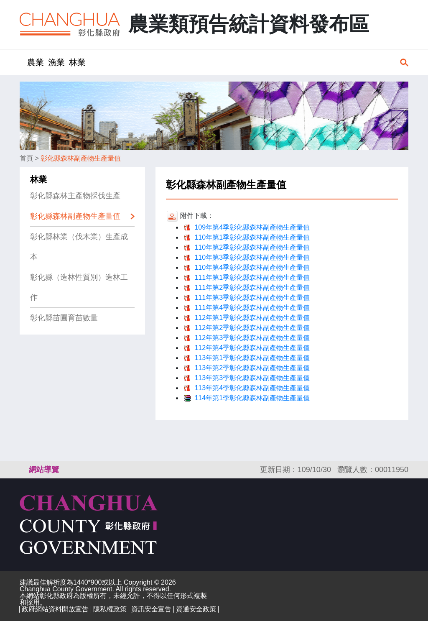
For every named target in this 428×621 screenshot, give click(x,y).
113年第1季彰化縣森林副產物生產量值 (252, 357)
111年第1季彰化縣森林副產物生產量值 (252, 277)
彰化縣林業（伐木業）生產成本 (79, 247)
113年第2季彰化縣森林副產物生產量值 (252, 367)
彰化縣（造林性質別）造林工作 (79, 287)
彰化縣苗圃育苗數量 (64, 318)
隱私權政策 (110, 609)
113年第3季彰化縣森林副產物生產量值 (252, 377)
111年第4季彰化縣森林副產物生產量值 (252, 307)
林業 (38, 179)
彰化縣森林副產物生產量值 (81, 158)
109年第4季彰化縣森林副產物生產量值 (252, 227)
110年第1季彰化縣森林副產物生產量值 (252, 237)
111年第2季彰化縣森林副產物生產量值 (252, 287)
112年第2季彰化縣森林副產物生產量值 (252, 327)
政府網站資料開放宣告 (55, 609)
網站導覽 (44, 469)
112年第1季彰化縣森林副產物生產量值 (252, 317)
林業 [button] (77, 62)
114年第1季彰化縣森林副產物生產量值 (252, 397)
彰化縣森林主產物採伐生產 (75, 196)
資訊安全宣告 (151, 609)
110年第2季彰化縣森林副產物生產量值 (252, 247)
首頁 (26, 158)
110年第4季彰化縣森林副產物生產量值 (252, 267)
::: (22, 62)
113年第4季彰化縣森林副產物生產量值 (252, 387)
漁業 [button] (56, 62)
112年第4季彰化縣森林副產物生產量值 (252, 347)
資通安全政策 (196, 609)
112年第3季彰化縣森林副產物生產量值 (252, 337)
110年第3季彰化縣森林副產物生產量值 (252, 257)
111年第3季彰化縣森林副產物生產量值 (252, 297)
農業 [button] (35, 62)
